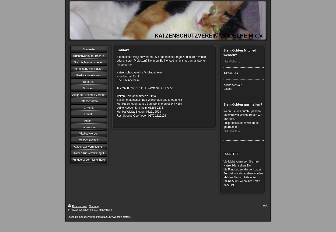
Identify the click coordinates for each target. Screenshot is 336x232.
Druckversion (77, 206)
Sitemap (93, 206)
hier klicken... (232, 61)
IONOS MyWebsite (111, 216)
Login (265, 205)
